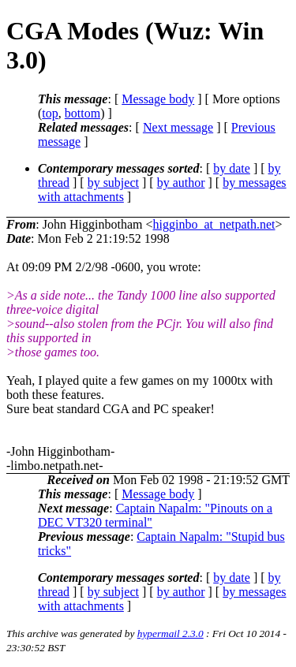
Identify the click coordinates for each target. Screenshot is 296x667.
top (50, 113)
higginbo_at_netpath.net (213, 224)
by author (181, 182)
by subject (113, 182)
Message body (158, 99)
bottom (82, 113)
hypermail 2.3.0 (170, 633)
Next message (178, 127)
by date (231, 168)
